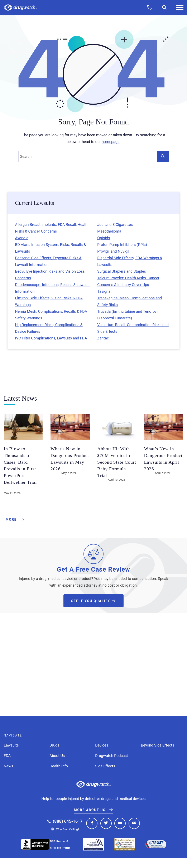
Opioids (103, 238)
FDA (7, 755)
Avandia (21, 238)
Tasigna (103, 291)
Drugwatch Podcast (111, 755)
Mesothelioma (109, 231)
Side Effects (105, 766)
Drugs (54, 745)
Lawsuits (11, 745)
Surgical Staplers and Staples (121, 271)
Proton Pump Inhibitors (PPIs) (122, 244)
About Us (57, 755)
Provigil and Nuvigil (113, 251)
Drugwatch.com (20, 7)
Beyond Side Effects (157, 745)
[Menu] (179, 7)
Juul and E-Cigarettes (115, 224)
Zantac (103, 338)
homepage (110, 141)
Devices (101, 745)
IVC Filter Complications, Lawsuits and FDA (51, 338)
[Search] (164, 7)
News (8, 766)
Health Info (58, 766)
